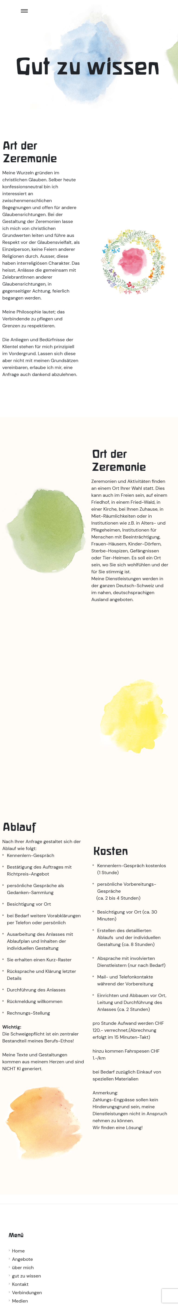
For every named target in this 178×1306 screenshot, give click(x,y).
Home (18, 1251)
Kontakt (20, 1284)
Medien (20, 1301)
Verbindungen (27, 1293)
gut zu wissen (26, 1276)
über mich (23, 1268)
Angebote (22, 1259)
